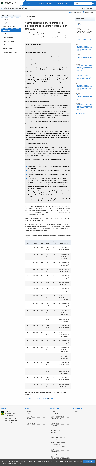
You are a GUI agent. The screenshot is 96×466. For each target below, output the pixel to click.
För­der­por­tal (53, 428)
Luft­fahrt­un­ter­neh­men (9, 41)
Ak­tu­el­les (5, 19)
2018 (51, 398)
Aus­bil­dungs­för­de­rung (56, 418)
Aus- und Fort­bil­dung (55, 413)
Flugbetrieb (6, 34)
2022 (36, 398)
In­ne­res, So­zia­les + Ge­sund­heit (58, 437)
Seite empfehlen (77, 408)
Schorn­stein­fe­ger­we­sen (56, 451)
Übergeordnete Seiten (87, 8)
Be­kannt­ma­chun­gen (55, 423)
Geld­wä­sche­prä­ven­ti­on (56, 430)
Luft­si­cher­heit (7, 45)
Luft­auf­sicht (6, 30)
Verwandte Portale (54, 408)
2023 (33, 398)
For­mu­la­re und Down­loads (10, 52)
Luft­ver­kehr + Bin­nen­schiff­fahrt (58, 447)
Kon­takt (28, 413)
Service (27, 408)
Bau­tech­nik (53, 421)
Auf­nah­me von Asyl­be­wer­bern (57, 416)
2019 (46, 398)
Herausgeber (4, 408)
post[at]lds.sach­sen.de (14, 422)
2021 (39, 398)
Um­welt (52, 456)
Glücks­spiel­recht (54, 435)
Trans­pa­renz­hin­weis (31, 423)
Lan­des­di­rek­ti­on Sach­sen (11, 412)
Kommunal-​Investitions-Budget (58, 442)
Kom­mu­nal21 (54, 439)
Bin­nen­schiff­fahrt (8, 48)
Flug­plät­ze (6, 23)
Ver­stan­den (89, 461)
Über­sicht (29, 411)
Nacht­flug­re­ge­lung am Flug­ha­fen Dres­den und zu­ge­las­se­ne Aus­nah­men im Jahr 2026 (85, 39)
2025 (26, 398)
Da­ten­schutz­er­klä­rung (39, 461)
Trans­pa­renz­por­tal (55, 454)
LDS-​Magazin (54, 411)
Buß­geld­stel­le (54, 425)
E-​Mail (76, 411)
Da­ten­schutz (29, 418)
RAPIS (52, 449)
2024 (29, 398)
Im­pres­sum (29, 416)
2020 (43, 398)
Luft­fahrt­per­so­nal (8, 37)
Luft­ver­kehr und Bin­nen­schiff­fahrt (15, 8)
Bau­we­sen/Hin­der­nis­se (9, 26)
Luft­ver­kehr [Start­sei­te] (9, 15)
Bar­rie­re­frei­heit (30, 421)
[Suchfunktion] (83, 3)
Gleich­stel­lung (54, 432)
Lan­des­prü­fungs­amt (55, 444)
